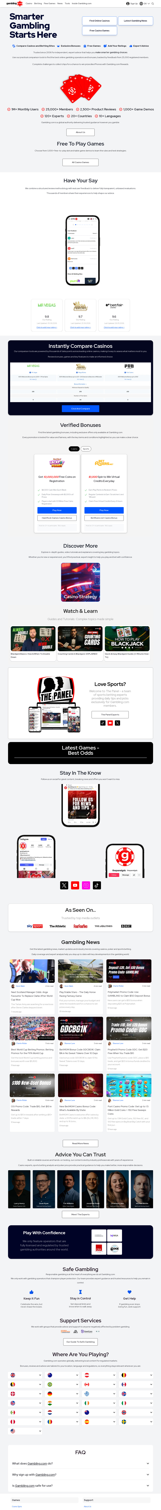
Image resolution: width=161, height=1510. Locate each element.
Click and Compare (80, 408)
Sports (86, 448)
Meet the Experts (80, 1214)
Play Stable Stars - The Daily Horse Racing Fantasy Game (77, 994)
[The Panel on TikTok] (103, 723)
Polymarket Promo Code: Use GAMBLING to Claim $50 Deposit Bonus (129, 993)
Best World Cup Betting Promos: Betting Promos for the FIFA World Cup (32, 1051)
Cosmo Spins (17, 1506)
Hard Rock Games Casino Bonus (57, 518)
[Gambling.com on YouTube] (110, 723)
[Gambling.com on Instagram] (86, 885)
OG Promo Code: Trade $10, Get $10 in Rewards (31, 1108)
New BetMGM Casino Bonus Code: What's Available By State (77, 1108)
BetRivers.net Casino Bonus (104, 518)
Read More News (80, 1143)
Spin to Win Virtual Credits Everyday (104, 479)
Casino (74, 448)
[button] (25, 1375)
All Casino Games (80, 162)
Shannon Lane (70, 1043)
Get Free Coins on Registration (57, 479)
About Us (80, 132)
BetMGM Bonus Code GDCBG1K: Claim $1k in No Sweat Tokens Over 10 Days (79, 1051)
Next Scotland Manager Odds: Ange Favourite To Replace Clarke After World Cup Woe (31, 996)
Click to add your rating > (47, 327)
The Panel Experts (110, 714)
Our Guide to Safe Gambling (80, 1341)
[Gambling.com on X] (117, 723)
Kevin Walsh (20, 986)
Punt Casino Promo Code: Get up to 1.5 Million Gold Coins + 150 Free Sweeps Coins (128, 1110)
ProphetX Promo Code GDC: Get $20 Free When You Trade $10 (127, 1051)
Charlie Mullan (118, 986)
